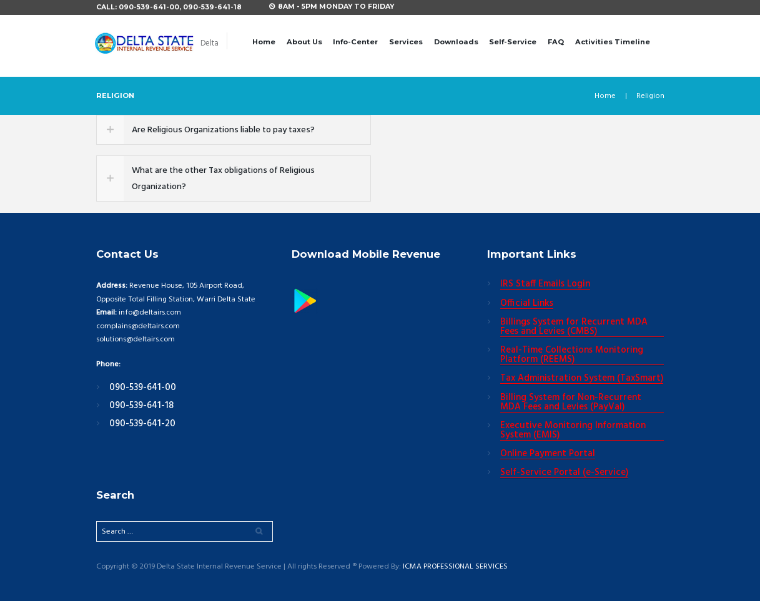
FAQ (556, 41)
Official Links (526, 304)
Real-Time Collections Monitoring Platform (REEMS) (571, 355)
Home (263, 41)
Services (406, 41)
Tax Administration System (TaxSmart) (581, 379)
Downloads (456, 41)
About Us (304, 41)
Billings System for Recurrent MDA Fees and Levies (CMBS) (574, 327)
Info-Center (355, 41)
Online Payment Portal (547, 454)
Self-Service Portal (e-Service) (564, 473)
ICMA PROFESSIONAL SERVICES (456, 567)
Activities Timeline (612, 41)
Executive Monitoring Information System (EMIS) (573, 431)
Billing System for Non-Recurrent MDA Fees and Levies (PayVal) (570, 403)
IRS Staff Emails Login (545, 285)
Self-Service (512, 41)
